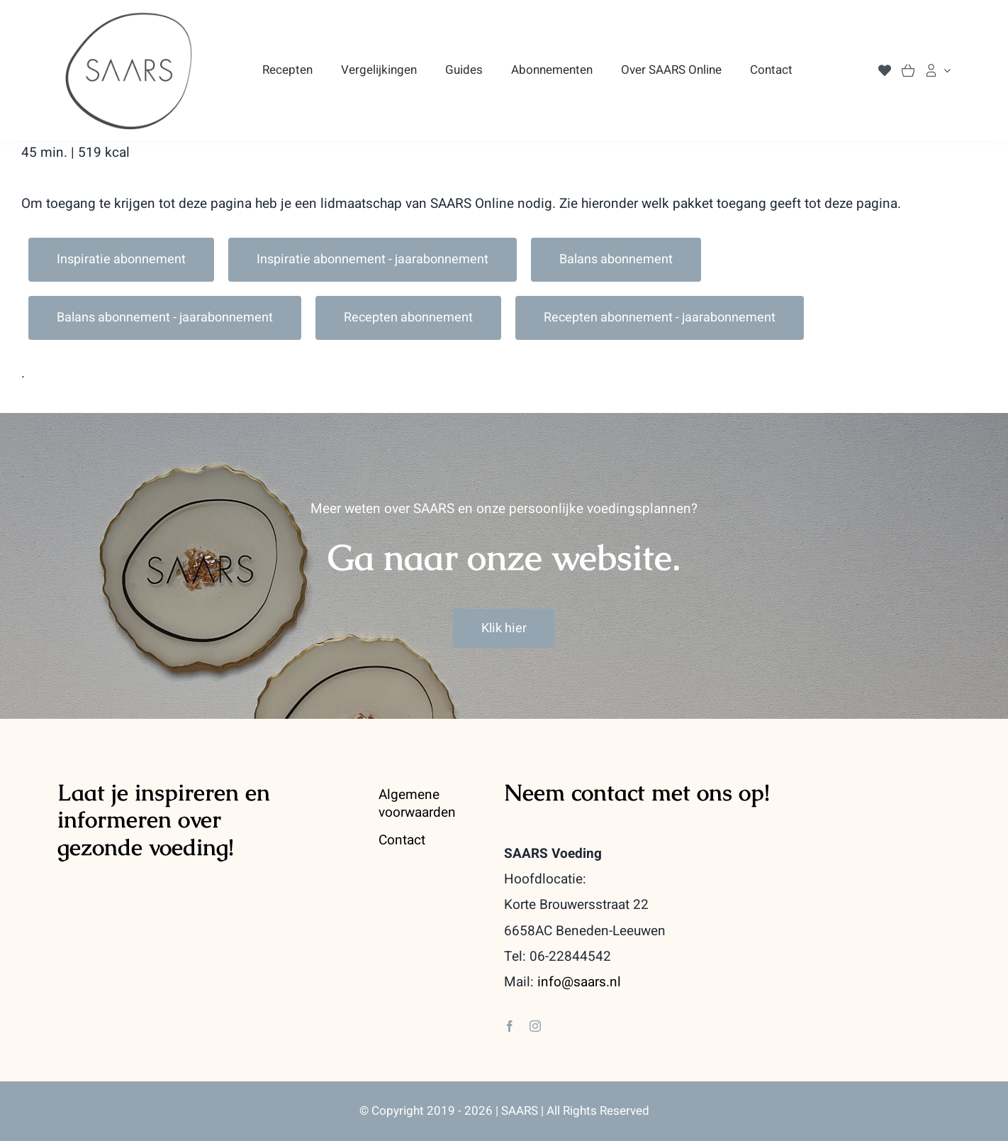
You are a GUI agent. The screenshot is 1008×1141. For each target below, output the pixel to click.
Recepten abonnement (408, 317)
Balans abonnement (616, 259)
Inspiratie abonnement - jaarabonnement (372, 259)
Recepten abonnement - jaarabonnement (659, 317)
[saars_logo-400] (129, 17)
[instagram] (535, 1026)
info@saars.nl (579, 982)
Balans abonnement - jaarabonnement (165, 317)
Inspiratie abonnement (121, 259)
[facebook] (509, 1026)
